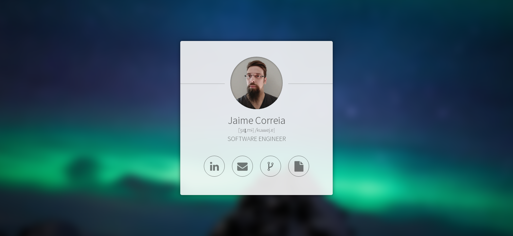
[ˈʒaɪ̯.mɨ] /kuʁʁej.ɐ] (256, 130)
